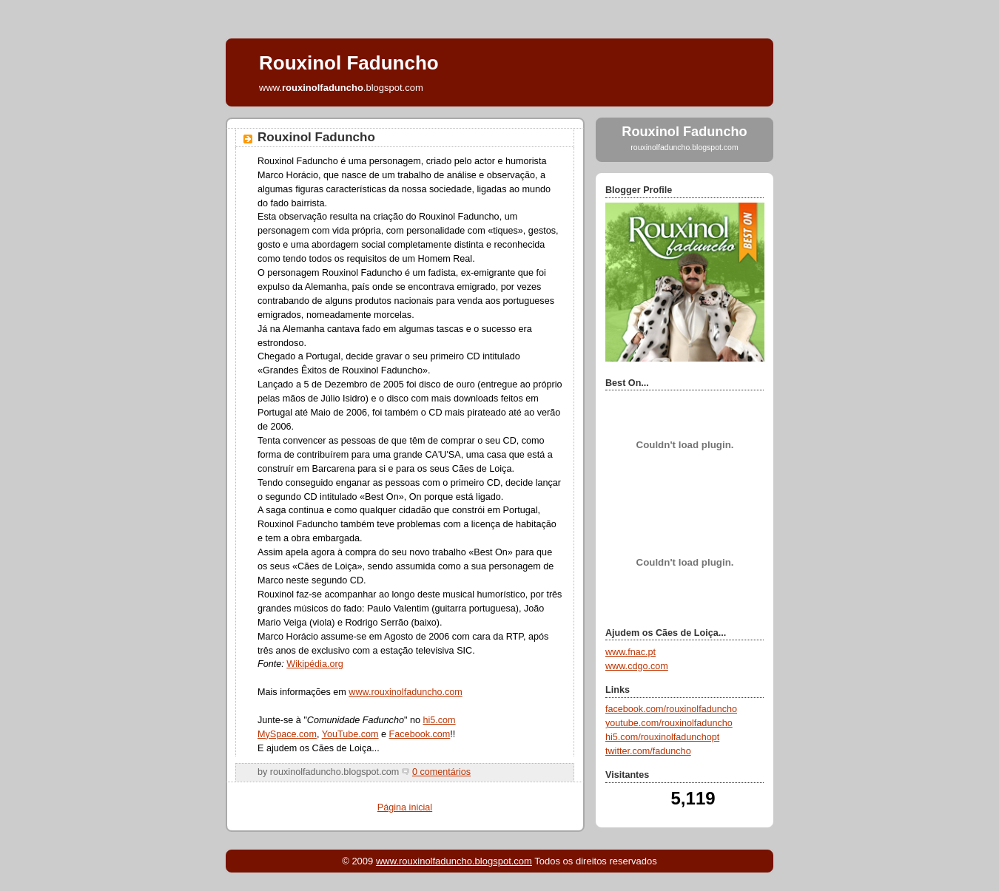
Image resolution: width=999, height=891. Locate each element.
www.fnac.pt (630, 652)
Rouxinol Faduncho (316, 137)
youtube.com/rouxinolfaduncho (669, 723)
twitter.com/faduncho (648, 751)
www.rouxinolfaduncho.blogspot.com (454, 861)
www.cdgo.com (636, 666)
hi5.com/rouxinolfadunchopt (662, 737)
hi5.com (439, 720)
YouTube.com (350, 734)
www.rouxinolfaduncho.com (405, 692)
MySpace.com (287, 734)
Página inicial (404, 807)
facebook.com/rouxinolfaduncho (671, 709)
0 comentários (441, 772)
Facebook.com (420, 734)
